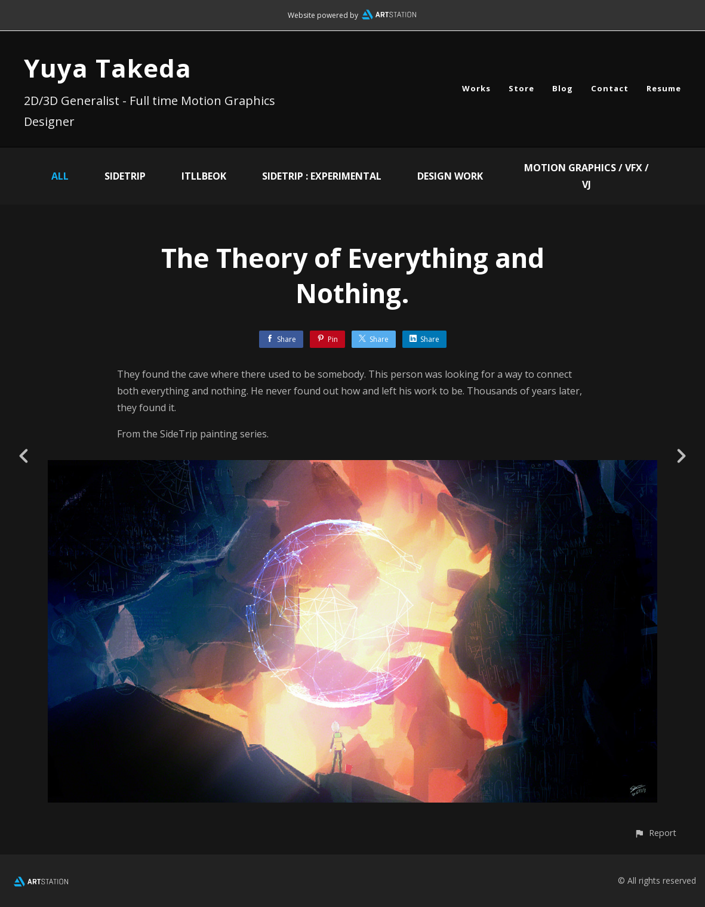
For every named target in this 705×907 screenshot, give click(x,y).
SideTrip (125, 176)
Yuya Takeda (108, 68)
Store (521, 88)
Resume (663, 88)
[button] (655, 832)
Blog (562, 88)
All (60, 176)
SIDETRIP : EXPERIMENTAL (321, 176)
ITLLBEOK (203, 176)
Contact (610, 88)
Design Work (450, 176)
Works (476, 88)
